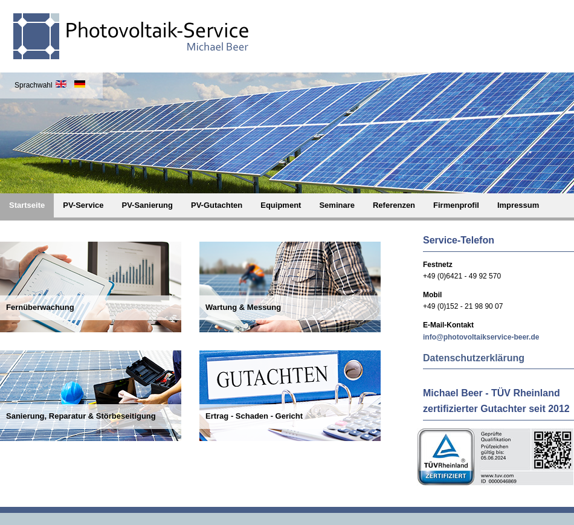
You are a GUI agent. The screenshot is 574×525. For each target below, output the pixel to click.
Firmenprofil (456, 205)
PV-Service (83, 205)
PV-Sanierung (147, 205)
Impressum (518, 205)
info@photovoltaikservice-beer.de (481, 337)
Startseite (27, 205)
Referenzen (394, 205)
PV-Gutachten (216, 205)
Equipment (280, 205)
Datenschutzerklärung (473, 358)
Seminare (337, 205)
